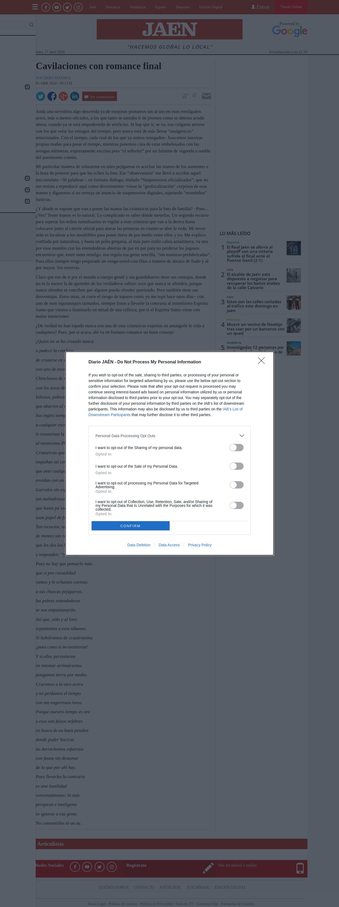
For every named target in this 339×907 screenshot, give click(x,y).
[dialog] (170, 453)
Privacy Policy (200, 545)
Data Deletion (138, 545)
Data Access (169, 545)
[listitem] (170, 436)
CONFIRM (130, 526)
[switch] (237, 447)
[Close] (263, 362)
